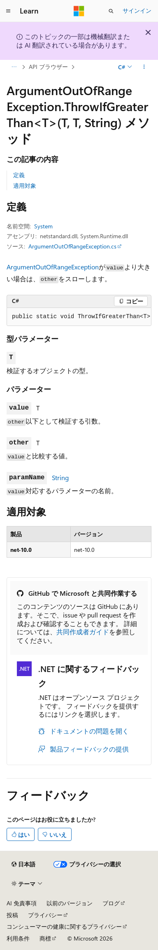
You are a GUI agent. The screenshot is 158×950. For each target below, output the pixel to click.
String (60, 477)
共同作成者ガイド (82, 631)
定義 (19, 175)
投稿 (12, 915)
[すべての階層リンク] (14, 66)
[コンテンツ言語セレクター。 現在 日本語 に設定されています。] (23, 864)
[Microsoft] (79, 11)
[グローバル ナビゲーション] (8, 11)
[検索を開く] (111, 11)
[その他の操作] (144, 66)
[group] (79, 317)
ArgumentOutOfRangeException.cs (72, 246)
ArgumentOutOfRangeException (53, 266)
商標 (45, 938)
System (43, 226)
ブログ (111, 903)
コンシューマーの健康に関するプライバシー (64, 926)
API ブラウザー (48, 67)
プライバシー (45, 915)
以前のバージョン (69, 903)
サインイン (137, 10)
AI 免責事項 (22, 903)
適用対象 (24, 185)
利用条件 (18, 938)
